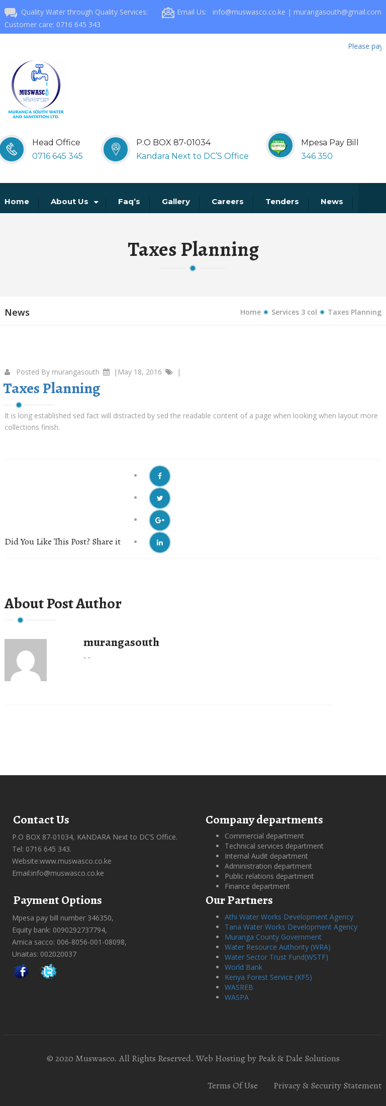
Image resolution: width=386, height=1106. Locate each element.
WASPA (237, 997)
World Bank (243, 967)
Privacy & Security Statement (327, 1085)
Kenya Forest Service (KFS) (268, 977)
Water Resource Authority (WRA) (278, 947)
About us (75, 201)
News (333, 201)
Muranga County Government (273, 937)
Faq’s (130, 201)
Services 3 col (294, 312)
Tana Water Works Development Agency (291, 927)
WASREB (239, 987)
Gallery (177, 201)
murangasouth (76, 372)
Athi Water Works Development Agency (289, 916)
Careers (229, 201)
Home (18, 201)
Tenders (283, 201)
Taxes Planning (52, 388)
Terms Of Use (233, 1085)
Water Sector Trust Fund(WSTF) (276, 957)
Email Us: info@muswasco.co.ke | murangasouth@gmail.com (271, 12)
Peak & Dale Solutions (299, 1058)
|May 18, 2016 (138, 372)
